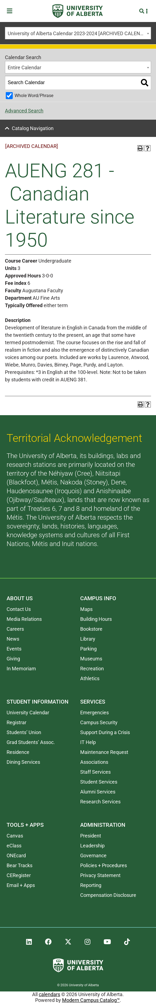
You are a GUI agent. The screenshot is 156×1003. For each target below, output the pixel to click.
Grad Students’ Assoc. (31, 742)
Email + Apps (21, 885)
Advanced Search (24, 111)
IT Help (88, 742)
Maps (86, 609)
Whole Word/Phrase (34, 95)
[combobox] (78, 33)
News (13, 639)
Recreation (92, 668)
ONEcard (16, 855)
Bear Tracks (19, 865)
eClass (14, 845)
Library (87, 639)
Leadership (92, 845)
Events (14, 649)
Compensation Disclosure (108, 895)
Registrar (16, 722)
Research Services (100, 801)
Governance (93, 855)
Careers (15, 629)
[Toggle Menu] (11, 11)
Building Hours (96, 619)
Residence (18, 752)
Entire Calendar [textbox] (24, 67)
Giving (13, 659)
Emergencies (94, 712)
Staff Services (95, 772)
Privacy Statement (100, 875)
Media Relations (24, 619)
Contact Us (19, 609)
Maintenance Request (104, 752)
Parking (88, 649)
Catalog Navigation (33, 128)
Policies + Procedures (103, 865)
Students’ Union (24, 732)
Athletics (89, 678)
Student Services (98, 782)
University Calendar (28, 712)
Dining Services (23, 762)
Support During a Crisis (105, 732)
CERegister (19, 875)
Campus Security (99, 722)
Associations (94, 762)
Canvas (15, 836)
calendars (49, 994)
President (90, 836)
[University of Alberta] (77, 11)
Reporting (90, 885)
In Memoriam (21, 668)
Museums (91, 659)
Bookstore (91, 629)
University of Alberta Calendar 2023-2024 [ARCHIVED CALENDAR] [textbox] (79, 33)
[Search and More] (142, 11)
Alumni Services (97, 792)
